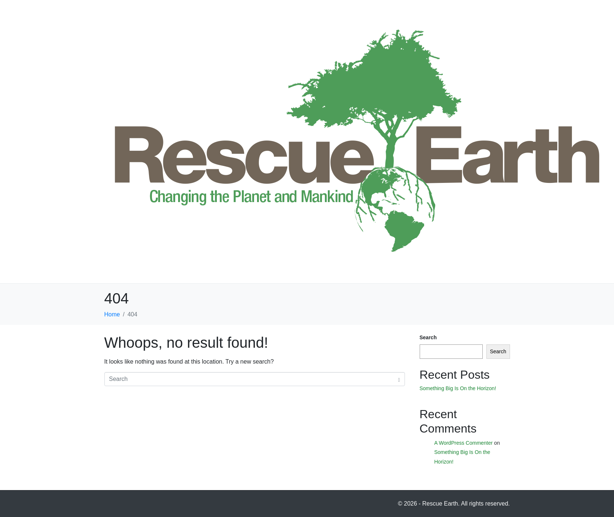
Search (428, 337)
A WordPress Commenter (463, 443)
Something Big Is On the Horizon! (458, 388)
